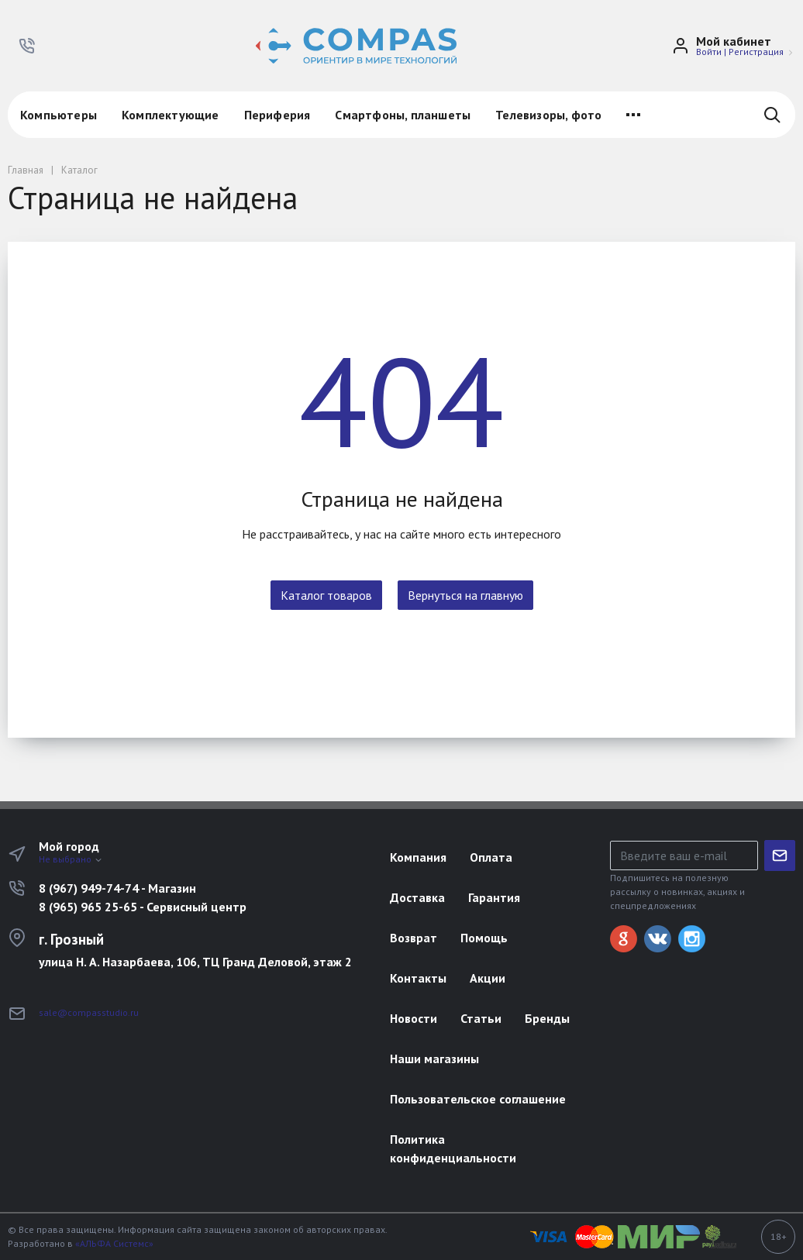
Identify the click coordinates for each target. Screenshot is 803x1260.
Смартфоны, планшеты (402, 114)
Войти (709, 51)
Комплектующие (170, 114)
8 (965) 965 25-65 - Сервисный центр (142, 906)
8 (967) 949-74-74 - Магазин (117, 888)
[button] (27, 45)
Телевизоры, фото (548, 114)
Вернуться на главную (465, 595)
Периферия (277, 114)
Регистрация (756, 51)
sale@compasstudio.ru (89, 1012)
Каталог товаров (326, 595)
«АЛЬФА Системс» (114, 1243)
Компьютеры (58, 114)
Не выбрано (71, 859)
